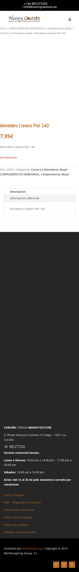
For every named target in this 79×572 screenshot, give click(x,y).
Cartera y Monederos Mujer (16, 33)
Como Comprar (14, 495)
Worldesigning (31, 548)
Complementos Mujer (59, 28)
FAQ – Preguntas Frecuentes (22, 502)
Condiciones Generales (19, 510)
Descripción (18, 191)
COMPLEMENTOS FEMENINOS (26, 28)
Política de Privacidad (18, 517)
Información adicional (24, 198)
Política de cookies (16, 525)
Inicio (3, 28)
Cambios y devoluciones (20, 532)
